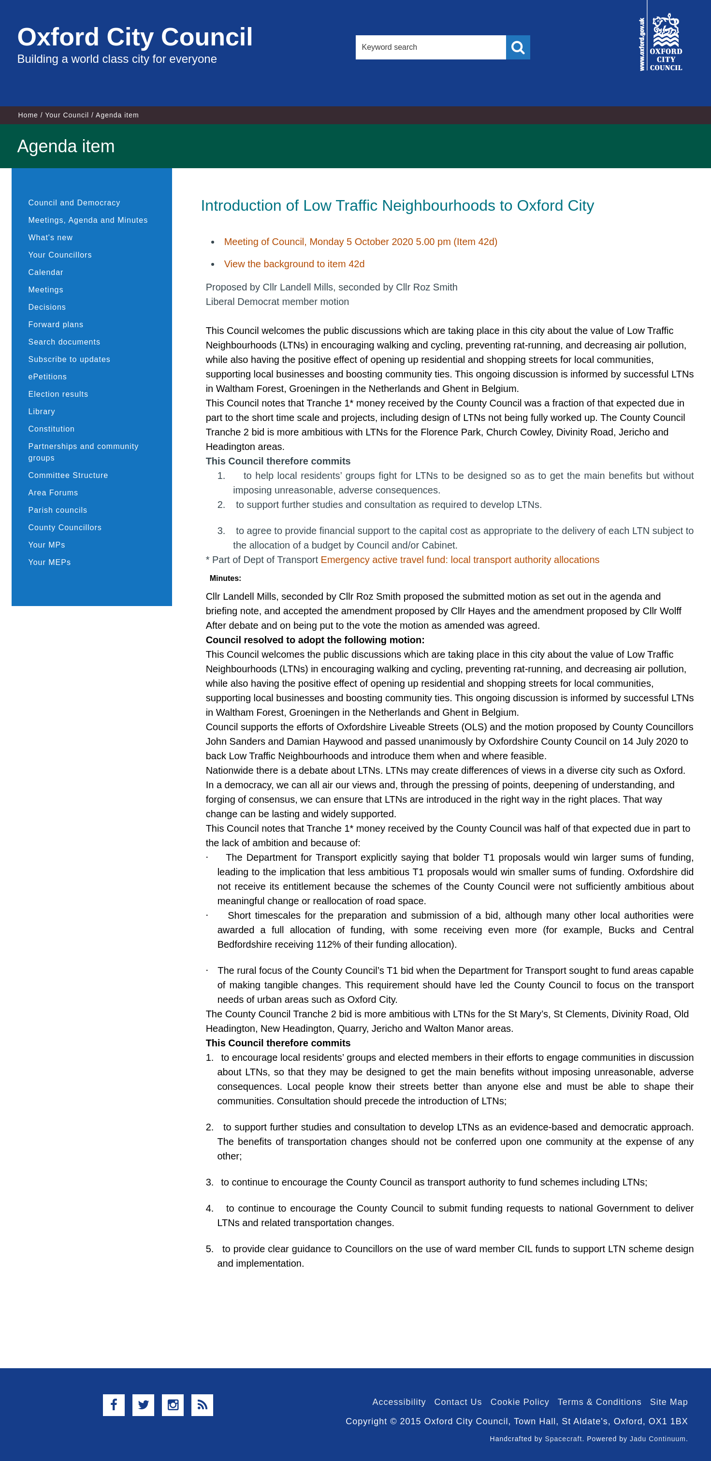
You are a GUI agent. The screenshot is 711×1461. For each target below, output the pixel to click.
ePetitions (48, 377)
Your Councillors (60, 255)
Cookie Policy (520, 1402)
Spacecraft (563, 1439)
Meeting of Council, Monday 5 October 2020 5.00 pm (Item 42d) (361, 241)
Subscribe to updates (70, 359)
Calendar (46, 272)
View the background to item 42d (294, 264)
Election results (59, 394)
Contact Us (458, 1402)
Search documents (65, 342)
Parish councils (58, 510)
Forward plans (56, 324)
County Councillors (65, 527)
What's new (51, 237)
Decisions (47, 307)
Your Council (67, 115)
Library (42, 411)
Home (28, 115)
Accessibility (399, 1402)
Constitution (52, 429)
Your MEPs (50, 562)
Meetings (46, 290)
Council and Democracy (75, 203)
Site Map (669, 1402)
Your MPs (47, 545)
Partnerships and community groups (84, 452)
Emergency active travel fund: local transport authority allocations (460, 559)
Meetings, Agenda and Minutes (88, 220)
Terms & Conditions (600, 1402)
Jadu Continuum (658, 1439)
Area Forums (53, 493)
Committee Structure (69, 475)
